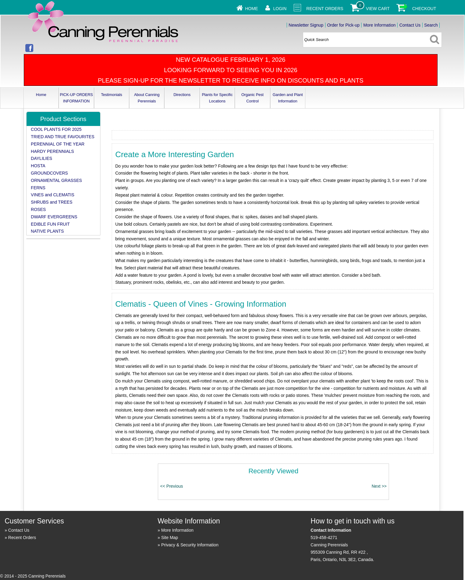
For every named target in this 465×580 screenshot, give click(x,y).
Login (280, 8)
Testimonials (111, 95)
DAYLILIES (41, 158)
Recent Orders (324, 8)
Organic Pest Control (253, 98)
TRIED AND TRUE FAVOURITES (62, 136)
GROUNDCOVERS (49, 173)
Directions (182, 95)
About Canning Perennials (146, 98)
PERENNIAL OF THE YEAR (58, 144)
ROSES (38, 209)
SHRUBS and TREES (51, 202)
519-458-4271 (324, 537)
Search (431, 25)
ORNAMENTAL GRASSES (56, 180)
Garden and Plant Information (288, 98)
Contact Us (409, 25)
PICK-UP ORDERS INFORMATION (76, 98)
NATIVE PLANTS (47, 231)
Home (251, 8)
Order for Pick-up (343, 25)
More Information (379, 25)
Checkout (424, 8)
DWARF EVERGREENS (54, 216)
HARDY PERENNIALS (52, 151)
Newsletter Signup (306, 25)
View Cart (378, 8)
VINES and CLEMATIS (52, 194)
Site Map (169, 537)
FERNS (38, 187)
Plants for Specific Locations (217, 98)
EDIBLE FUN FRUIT (50, 224)
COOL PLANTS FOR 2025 (56, 129)
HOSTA (38, 165)
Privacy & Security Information (190, 544)
